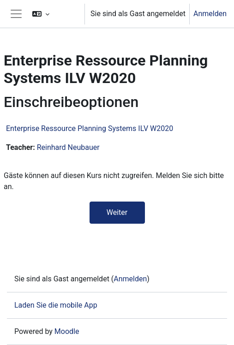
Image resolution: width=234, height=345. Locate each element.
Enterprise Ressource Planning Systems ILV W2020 (89, 128)
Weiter (117, 212)
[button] (54, 14)
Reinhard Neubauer (68, 147)
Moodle (66, 331)
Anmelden (210, 13)
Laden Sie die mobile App (55, 305)
